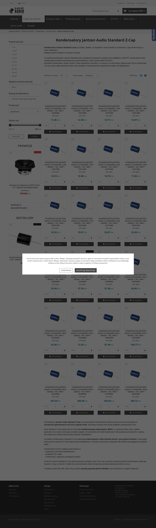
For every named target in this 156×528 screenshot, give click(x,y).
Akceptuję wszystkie (85, 270)
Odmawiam (66, 270)
